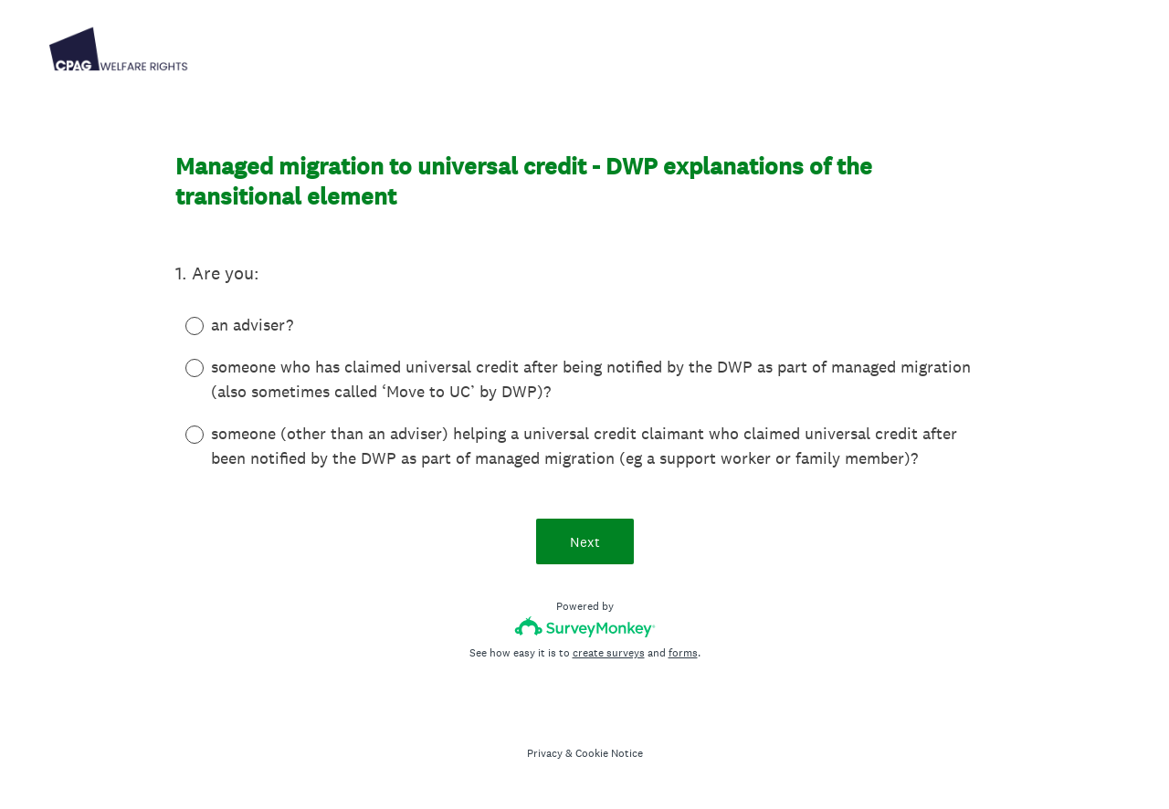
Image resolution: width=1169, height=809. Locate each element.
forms (683, 653)
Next (585, 542)
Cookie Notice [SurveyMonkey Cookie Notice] (609, 753)
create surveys (609, 653)
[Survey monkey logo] (584, 627)
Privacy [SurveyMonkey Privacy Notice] (545, 753)
